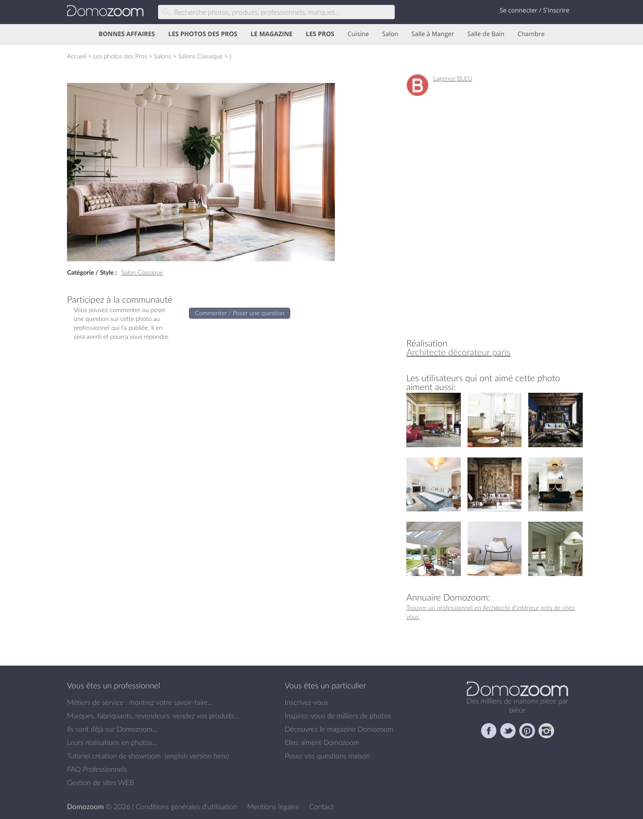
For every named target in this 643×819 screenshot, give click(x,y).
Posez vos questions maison (327, 756)
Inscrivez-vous (307, 702)
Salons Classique (200, 56)
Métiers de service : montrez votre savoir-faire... (140, 702)
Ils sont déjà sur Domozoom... (112, 729)
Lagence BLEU (452, 78)
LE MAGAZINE (271, 34)
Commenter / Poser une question (239, 313)
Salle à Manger (432, 34)
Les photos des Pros (120, 56)
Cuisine (358, 34)
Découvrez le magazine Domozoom (339, 729)
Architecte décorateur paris (458, 352)
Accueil (76, 56)
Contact (321, 806)
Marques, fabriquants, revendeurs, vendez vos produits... (153, 715)
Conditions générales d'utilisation (187, 806)
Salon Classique (142, 272)
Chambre (531, 34)
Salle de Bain (486, 34)
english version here (196, 756)
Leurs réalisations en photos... (112, 742)
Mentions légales (274, 806)
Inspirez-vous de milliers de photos (338, 715)
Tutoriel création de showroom (114, 756)
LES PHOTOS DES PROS (203, 34)
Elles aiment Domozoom (322, 742)
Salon (390, 34)
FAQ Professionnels (97, 769)
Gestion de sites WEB (100, 782)
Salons (162, 56)
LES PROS (320, 34)
